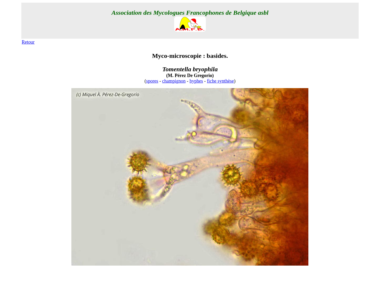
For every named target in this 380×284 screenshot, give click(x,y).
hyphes (196, 81)
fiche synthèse (220, 81)
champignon (174, 81)
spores (152, 81)
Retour (28, 42)
